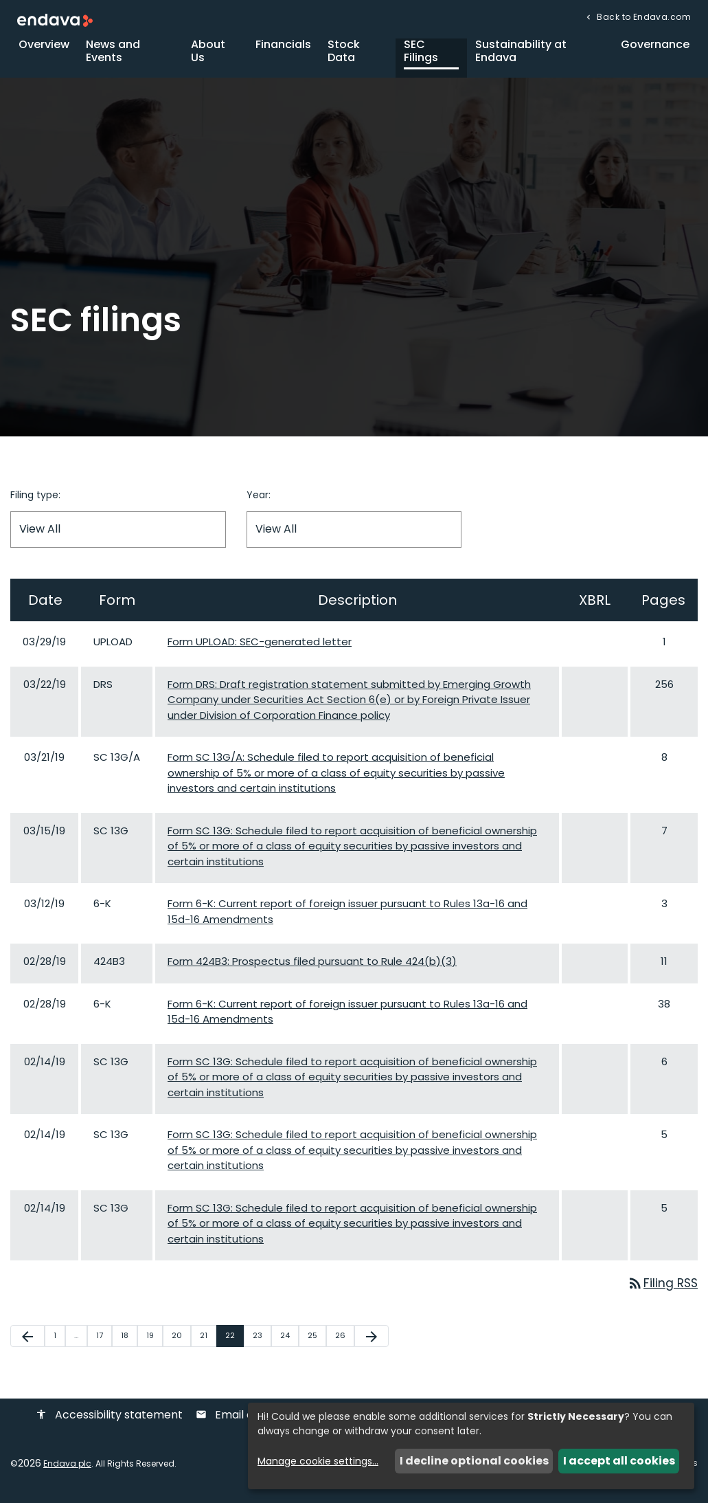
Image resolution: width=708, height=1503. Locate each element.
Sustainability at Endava (521, 57)
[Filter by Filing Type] (118, 536)
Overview (44, 51)
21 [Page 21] (207, 1342)
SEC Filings (421, 57)
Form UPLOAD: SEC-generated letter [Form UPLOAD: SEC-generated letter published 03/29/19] (260, 648)
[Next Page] (371, 1344)
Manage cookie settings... (318, 1461)
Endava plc (67, 1471)
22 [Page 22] (234, 1342)
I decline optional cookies (474, 1461)
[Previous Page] (27, 1344)
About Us (208, 57)
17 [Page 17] (103, 1342)
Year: (259, 502)
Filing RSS (661, 1290)
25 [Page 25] (316, 1342)
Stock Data (344, 57)
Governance (655, 51)
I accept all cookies (619, 1461)
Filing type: (35, 502)
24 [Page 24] (289, 1342)
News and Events (113, 57)
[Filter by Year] (354, 536)
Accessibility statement (109, 1423)
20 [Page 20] (181, 1342)
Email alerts (237, 1423)
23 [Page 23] (261, 1342)
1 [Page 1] (59, 1342)
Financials (283, 51)
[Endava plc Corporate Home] (55, 19)
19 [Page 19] (154, 1342)
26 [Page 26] (344, 1342)
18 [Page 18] (128, 1342)
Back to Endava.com (643, 17)
